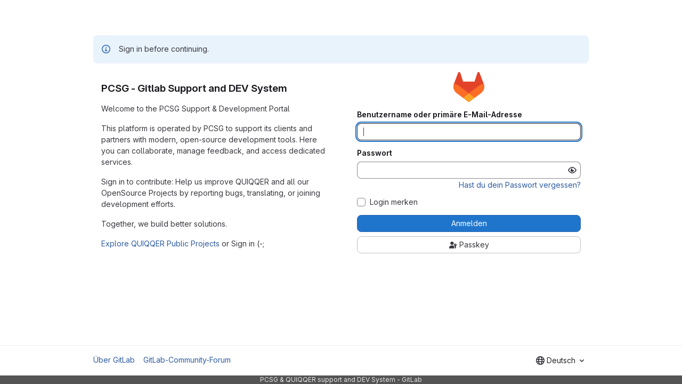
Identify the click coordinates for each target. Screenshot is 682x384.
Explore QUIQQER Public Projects (160, 243)
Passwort (374, 153)
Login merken (394, 202)
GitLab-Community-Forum (187, 359)
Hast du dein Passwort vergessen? (520, 184)
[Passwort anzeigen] (572, 170)
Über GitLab (114, 359)
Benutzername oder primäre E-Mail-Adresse (439, 114)
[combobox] (560, 360)
